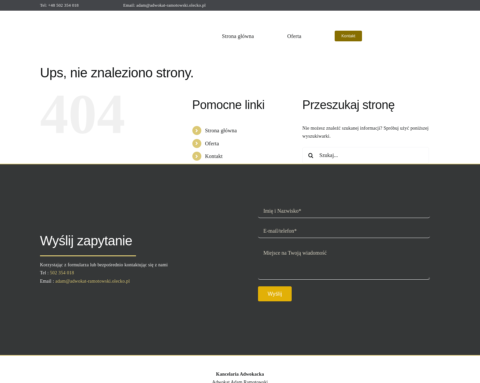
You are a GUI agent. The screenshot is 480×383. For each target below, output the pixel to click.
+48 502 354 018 (63, 5)
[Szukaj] (310, 155)
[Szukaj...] (365, 155)
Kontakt (214, 156)
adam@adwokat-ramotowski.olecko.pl (171, 5)
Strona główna (221, 130)
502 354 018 (62, 272)
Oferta (212, 143)
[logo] (84, 16)
